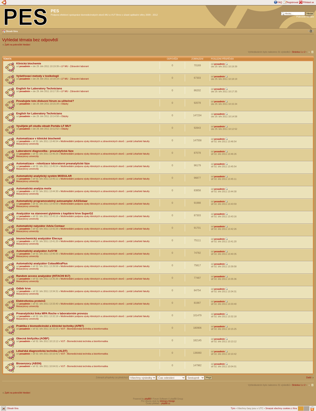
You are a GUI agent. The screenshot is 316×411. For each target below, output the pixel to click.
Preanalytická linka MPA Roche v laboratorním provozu (52, 313)
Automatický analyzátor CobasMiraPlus (42, 263)
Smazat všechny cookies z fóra (281, 408)
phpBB (147, 399)
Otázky (64, 103)
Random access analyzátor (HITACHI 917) (43, 275)
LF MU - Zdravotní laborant (75, 66)
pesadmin (24, 66)
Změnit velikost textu (311, 31)
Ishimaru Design (167, 401)
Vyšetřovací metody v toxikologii (37, 75)
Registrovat (292, 2)
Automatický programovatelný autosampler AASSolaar (52, 200)
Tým (233, 408)
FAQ (280, 2)
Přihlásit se (308, 2)
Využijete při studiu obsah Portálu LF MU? (43, 125)
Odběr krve (23, 288)
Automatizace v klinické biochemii (38, 138)
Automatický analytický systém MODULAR (44, 175)
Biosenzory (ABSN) (28, 363)
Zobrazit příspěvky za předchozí (126, 377)
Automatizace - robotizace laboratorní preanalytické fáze (53, 163)
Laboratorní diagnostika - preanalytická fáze (45, 150)
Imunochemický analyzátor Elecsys (39, 238)
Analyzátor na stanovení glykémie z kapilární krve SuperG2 (54, 213)
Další (308, 377)
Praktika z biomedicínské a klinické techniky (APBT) (50, 325)
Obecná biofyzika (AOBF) (32, 338)
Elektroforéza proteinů (30, 300)
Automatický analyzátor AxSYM (36, 250)
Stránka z (298, 52)
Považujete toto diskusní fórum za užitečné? (45, 100)
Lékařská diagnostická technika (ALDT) (41, 350)
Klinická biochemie (28, 63)
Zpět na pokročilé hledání (17, 44)
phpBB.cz (165, 403)
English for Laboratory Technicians (39, 88)
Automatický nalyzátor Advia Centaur (40, 225)
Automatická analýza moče (33, 188)
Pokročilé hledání (305, 16)
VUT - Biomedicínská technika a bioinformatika (84, 328)
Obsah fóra (12, 31)
